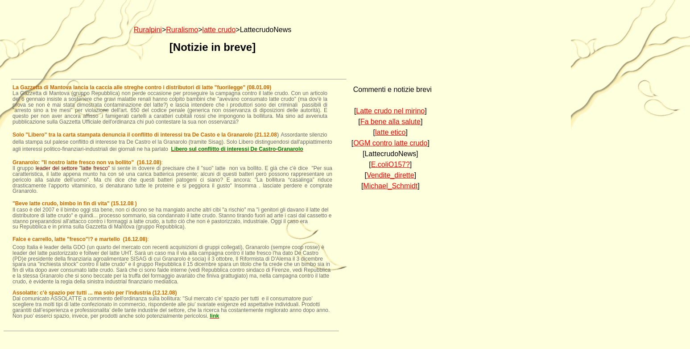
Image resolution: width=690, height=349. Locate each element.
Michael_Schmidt (390, 186)
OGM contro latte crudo (390, 143)
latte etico (390, 132)
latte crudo (219, 29)
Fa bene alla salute (390, 121)
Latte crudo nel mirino (390, 111)
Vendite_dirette (390, 175)
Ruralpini (148, 29)
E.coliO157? (390, 164)
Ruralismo (182, 29)
